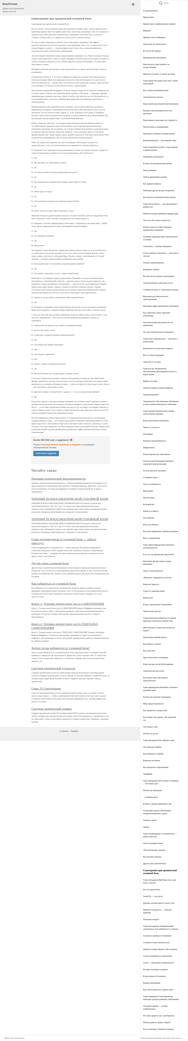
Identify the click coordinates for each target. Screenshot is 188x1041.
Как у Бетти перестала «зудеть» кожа (158, 990)
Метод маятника (149, 170)
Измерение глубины (151, 269)
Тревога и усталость (151, 427)
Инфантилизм (148, 448)
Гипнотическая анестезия (153, 671)
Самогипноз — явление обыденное (157, 246)
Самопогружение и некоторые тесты (158, 283)
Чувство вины (148, 498)
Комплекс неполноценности (154, 441)
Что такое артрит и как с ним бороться (158, 1016)
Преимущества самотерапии (154, 58)
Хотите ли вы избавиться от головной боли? (60, 648)
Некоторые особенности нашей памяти (159, 134)
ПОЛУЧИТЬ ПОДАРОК (46, 453)
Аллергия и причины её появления (157, 936)
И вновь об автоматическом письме (157, 163)
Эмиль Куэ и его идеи (152, 362)
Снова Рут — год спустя (153, 896)
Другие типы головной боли (154, 864)
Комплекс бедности (151, 584)
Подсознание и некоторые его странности (160, 120)
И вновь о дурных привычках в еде (157, 804)
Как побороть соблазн (152, 644)
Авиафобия (147, 774)
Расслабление (148, 518)
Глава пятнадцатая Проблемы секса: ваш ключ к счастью (161, 1038)
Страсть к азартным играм (153, 591)
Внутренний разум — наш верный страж (159, 140)
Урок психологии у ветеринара (155, 657)
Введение (147, 31)
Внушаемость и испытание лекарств (158, 348)
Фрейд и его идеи (150, 381)
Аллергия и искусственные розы (156, 942)
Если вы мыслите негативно (154, 471)
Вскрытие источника (151, 760)
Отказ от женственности (153, 571)
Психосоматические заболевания (156, 454)
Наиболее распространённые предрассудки (160, 214)
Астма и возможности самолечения (157, 956)
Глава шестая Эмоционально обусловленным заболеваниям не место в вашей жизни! (159, 371)
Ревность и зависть (151, 511)
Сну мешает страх (150, 727)
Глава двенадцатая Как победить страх (158, 740)
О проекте (64, 731)
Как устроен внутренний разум (155, 90)
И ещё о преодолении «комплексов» (157, 604)
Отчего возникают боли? (153, 843)
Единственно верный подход (154, 637)
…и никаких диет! (150, 797)
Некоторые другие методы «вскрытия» (159, 190)
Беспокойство (148, 504)
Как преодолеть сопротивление (155, 767)
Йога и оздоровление (151, 538)
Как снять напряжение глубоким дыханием (160, 531)
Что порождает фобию (152, 747)
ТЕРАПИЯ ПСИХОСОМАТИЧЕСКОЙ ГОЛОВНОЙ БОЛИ (69, 498)
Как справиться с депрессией (155, 710)
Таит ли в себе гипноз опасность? (156, 220)
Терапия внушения (150, 395)
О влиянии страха (150, 477)
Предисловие (148, 17)
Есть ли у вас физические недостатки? (158, 554)
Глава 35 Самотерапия (46, 688)
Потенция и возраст (151, 919)
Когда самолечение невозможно (156, 421)
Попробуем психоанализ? (153, 157)
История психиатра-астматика (155, 969)
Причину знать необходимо (154, 37)
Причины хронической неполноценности (58, 478)
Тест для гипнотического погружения (158, 332)
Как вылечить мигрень (152, 857)
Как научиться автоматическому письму (159, 197)
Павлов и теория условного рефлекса (158, 388)
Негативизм (148, 434)
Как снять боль (149, 651)
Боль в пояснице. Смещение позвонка (158, 1029)
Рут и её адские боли (151, 890)
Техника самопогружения (153, 263)
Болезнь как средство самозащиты (157, 697)
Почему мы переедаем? (152, 790)
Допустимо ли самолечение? (154, 44)
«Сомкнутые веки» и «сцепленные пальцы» (161, 290)
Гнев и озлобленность (152, 484)
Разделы (74, 731)
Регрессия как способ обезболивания (158, 664)
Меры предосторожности (153, 704)
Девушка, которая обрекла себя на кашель (160, 949)
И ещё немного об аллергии (154, 976)
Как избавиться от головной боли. (53, 583)
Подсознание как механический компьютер (160, 104)
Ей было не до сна (150, 734)
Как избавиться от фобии (153, 754)
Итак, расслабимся (150, 525)
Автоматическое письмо (153, 97)
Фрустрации (148, 491)
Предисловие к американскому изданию (159, 24)
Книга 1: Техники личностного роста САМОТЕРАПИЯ (67, 603)
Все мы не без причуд (152, 51)
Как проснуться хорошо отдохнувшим (158, 276)
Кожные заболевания (151, 983)
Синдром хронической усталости (53, 668)
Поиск (163, 3)
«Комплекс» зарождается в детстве (157, 578)
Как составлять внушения (153, 355)
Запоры (146, 827)
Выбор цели (148, 598)
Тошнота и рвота (150, 820)
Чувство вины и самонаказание (155, 127)
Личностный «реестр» (152, 611)
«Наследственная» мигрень (154, 850)
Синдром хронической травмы (51, 708)
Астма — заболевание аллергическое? (158, 963)
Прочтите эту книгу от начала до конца (159, 74)
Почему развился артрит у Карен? (157, 1022)
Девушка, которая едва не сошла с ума (158, 903)
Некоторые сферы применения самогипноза (161, 306)
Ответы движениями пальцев (155, 177)
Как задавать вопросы (152, 184)
